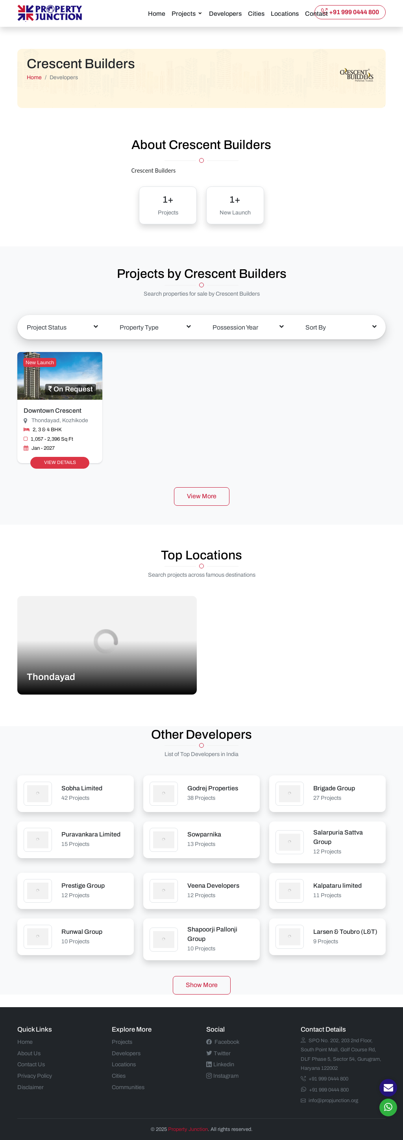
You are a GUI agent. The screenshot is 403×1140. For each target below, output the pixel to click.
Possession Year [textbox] (235, 326)
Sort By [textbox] (315, 326)
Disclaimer (30, 1087)
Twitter (218, 1052)
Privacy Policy (34, 1075)
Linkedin (220, 1064)
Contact (316, 13)
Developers (225, 13)
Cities (256, 13)
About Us (29, 1052)
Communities (128, 1087)
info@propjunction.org (329, 1100)
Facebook (222, 1041)
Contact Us (31, 1064)
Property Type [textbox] (139, 326)
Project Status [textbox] (47, 326)
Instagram (222, 1075)
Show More (202, 984)
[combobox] (62, 326)
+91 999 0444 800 (350, 11)
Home (156, 13)
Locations (285, 13)
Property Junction (188, 1128)
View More (201, 495)
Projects (184, 13)
